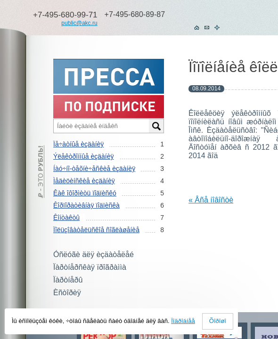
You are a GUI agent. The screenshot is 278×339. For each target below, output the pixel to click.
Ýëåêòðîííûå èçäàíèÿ (83, 156)
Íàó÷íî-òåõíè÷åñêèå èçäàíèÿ (94, 168)
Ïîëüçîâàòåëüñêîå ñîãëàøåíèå (96, 230)
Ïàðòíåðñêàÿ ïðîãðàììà (89, 267)
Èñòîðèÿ (67, 293)
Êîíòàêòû (66, 217)
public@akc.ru (79, 23)
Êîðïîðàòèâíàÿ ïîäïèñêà (86, 205)
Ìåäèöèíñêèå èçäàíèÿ (84, 181)
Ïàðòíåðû (67, 280)
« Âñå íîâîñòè (210, 200)
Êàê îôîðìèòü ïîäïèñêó (84, 193)
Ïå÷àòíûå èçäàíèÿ (78, 144)
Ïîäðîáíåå (183, 320)
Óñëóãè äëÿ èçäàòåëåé (93, 254)
